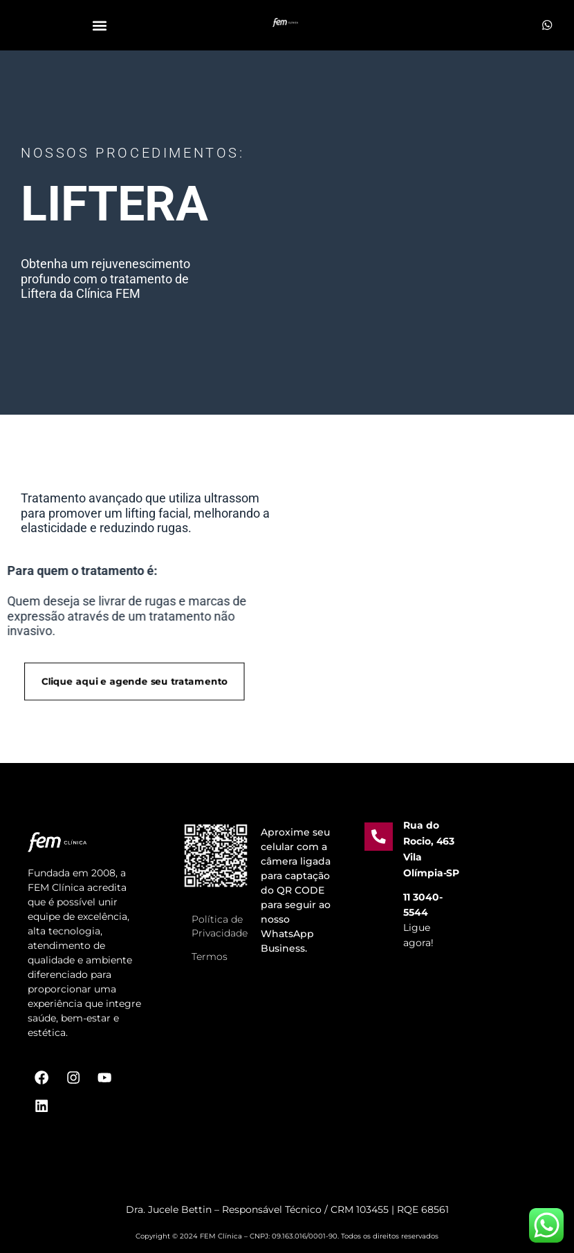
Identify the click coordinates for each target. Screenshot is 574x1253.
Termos (210, 945)
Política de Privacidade (220, 915)
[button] (99, 25)
